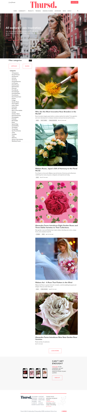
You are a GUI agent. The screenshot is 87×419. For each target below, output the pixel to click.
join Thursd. (48, 406)
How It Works (44, 120)
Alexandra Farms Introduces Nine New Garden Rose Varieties (56, 338)
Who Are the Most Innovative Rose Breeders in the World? (55, 113)
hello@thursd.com (50, 401)
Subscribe (55, 366)
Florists (34, 403)
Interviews (58, 11)
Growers (34, 399)
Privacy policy (38, 411)
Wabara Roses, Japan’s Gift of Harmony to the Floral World (56, 170)
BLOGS (27, 66)
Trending (38, 11)
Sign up (57, 377)
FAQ (39, 401)
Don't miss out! (13, 40)
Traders (34, 401)
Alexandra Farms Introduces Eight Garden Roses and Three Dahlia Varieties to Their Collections (56, 227)
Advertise (41, 398)
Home (15, 11)
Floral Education (53, 120)
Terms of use (54, 411)
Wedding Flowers (48, 11)
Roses (37, 120)
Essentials (35, 404)
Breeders (34, 398)
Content (41, 396)
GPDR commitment (46, 411)
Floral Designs (44, 289)
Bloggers (35, 396)
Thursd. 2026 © (24, 411)
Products (31, 11)
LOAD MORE (55, 350)
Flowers (38, 234)
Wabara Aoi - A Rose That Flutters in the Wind (53, 282)
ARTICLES (14, 66)
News (64, 11)
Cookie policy (31, 411)
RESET (30, 60)
